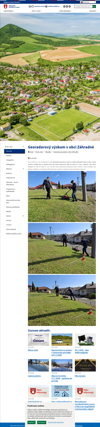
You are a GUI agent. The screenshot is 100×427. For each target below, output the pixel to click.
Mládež (8, 211)
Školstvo (9, 169)
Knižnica (9, 173)
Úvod (30, 152)
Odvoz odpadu (11, 229)
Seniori (8, 216)
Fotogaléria (10, 160)
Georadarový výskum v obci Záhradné (65, 152)
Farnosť (8, 220)
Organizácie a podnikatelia (10, 190)
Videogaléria (10, 164)
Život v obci (9, 147)
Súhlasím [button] (31, 422)
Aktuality (9, 151)
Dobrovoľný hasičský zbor (13, 201)
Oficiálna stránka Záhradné (12, 2)
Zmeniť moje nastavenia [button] (56, 422)
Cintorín (8, 225)
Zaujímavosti (10, 178)
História (8, 156)
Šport (8, 196)
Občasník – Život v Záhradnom (12, 183)
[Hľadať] (94, 6)
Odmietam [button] (41, 422)
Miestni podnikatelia (13, 207)
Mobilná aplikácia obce (14, 234)
